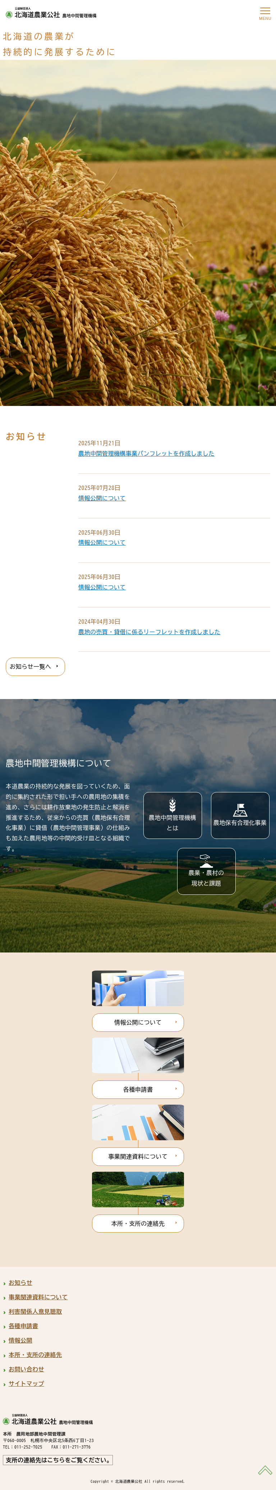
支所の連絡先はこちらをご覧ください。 (59, 1460)
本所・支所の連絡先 (138, 1223)
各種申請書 (138, 1089)
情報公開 (20, 1340)
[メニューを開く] (265, 11)
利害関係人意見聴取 (35, 1311)
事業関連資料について (138, 1156)
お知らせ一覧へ (30, 666)
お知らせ (20, 1283)
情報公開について (102, 498)
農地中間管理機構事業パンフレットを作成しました (146, 453)
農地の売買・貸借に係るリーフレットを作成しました (149, 632)
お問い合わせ (26, 1369)
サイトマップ (26, 1384)
